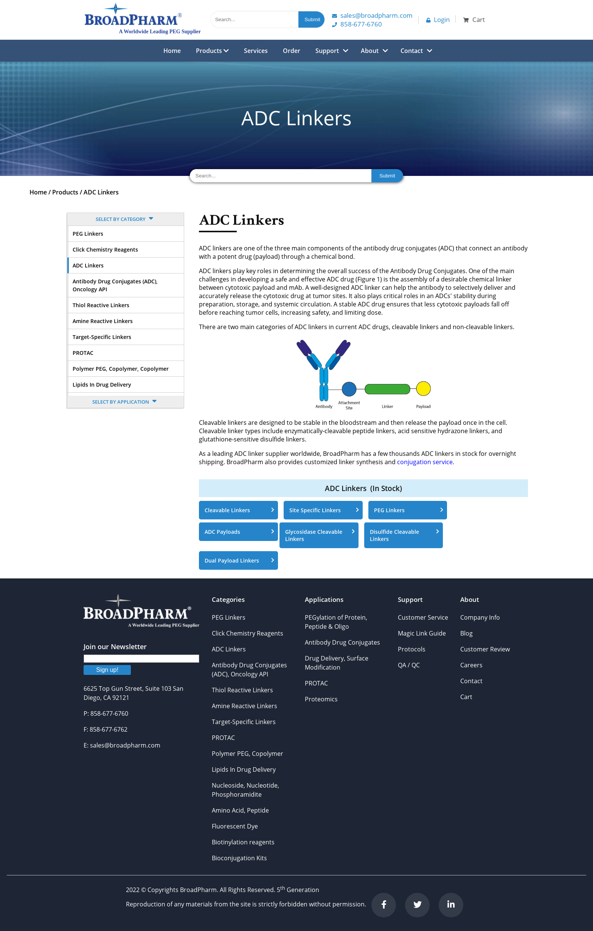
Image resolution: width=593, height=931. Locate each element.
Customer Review (485, 649)
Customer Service (423, 617)
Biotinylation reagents (243, 842)
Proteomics (321, 699)
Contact (412, 51)
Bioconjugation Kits (239, 858)
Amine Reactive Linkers (103, 321)
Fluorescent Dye (235, 826)
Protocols (411, 649)
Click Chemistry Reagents (105, 249)
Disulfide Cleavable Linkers (404, 535)
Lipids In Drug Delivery (102, 384)
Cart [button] (474, 19)
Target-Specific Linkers (102, 336)
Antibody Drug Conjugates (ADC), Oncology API (115, 285)
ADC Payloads (239, 531)
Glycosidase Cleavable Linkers (320, 535)
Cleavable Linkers (239, 510)
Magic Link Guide (422, 633)
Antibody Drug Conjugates (342, 642)
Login (438, 19)
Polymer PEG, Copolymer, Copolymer (121, 368)
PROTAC (83, 352)
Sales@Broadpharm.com (372, 15)
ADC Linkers (101, 192)
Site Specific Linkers (324, 510)
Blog (466, 633)
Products (212, 51)
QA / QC (409, 665)
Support (327, 51)
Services (256, 51)
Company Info (480, 617)
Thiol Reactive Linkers (101, 305)
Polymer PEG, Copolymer (247, 753)
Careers (471, 665)
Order (291, 51)
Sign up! (107, 670)
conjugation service (425, 462)
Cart (466, 697)
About (370, 51)
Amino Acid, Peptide (240, 810)
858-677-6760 (357, 24)
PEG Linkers (88, 233)
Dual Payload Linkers (239, 560)
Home (172, 51)
